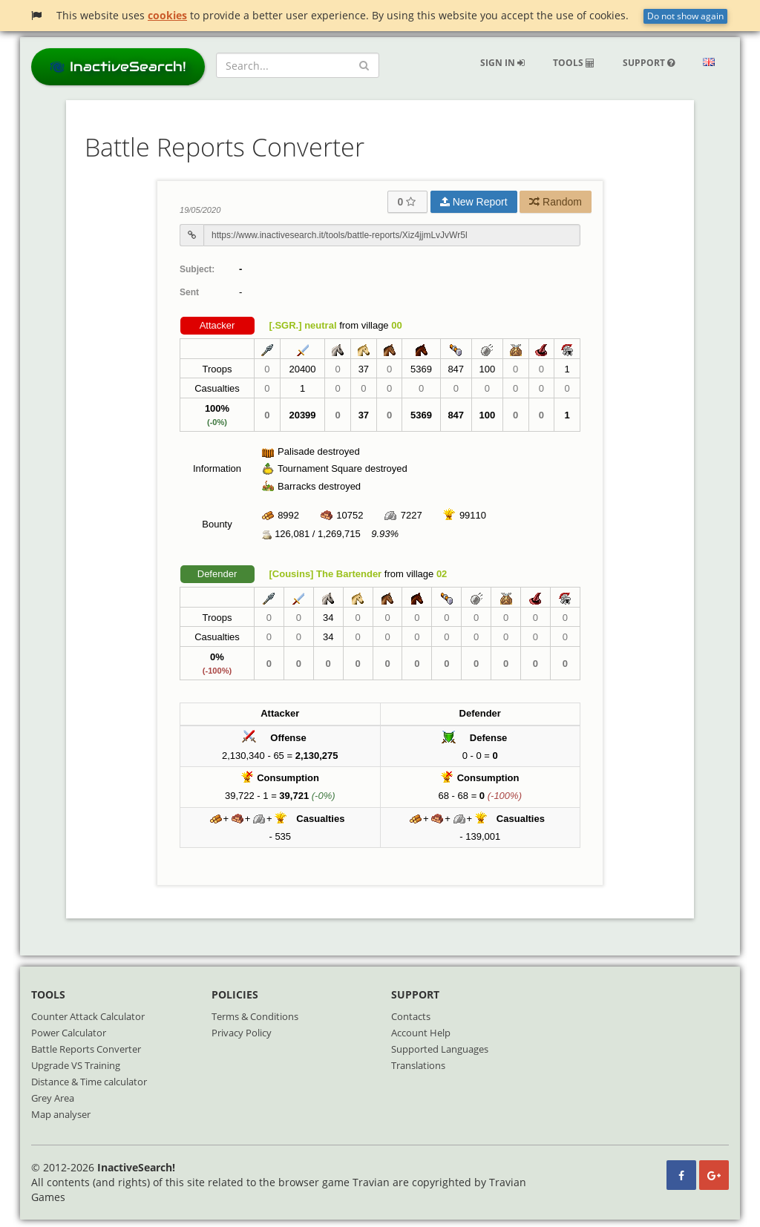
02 (441, 573)
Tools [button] (573, 62)
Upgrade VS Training (75, 1065)
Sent (189, 292)
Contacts (410, 1016)
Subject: (197, 269)
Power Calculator (68, 1032)
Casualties (320, 818)
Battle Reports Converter (86, 1049)
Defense (489, 737)
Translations (418, 1065)
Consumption (288, 777)
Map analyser (61, 1114)
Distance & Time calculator (89, 1081)
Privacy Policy (242, 1032)
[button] (709, 63)
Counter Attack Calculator (88, 1016)
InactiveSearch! (118, 66)
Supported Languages (439, 1049)
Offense (288, 737)
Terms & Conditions (255, 1016)
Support (649, 62)
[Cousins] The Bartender (325, 573)
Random (555, 202)
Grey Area (52, 1098)
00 (396, 325)
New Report (474, 202)
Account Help (421, 1032)
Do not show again (685, 16)
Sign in (502, 62)
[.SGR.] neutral (303, 325)
